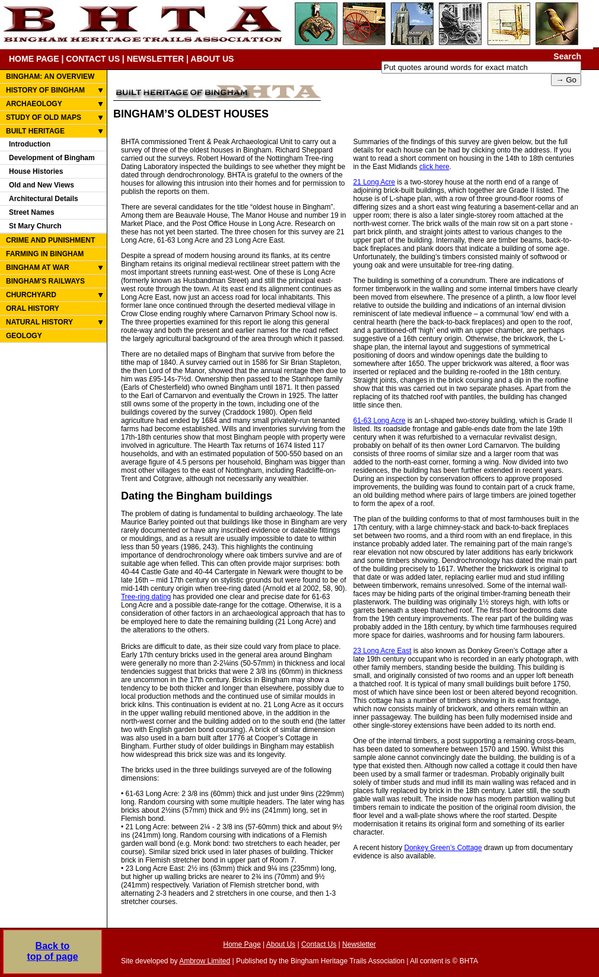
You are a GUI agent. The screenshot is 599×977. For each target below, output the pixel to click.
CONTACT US (93, 58)
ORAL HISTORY (32, 308)
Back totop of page (52, 946)
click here (434, 167)
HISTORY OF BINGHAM (45, 90)
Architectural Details (43, 199)
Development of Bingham (52, 158)
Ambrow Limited (204, 961)
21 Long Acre (374, 182)
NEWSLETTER (155, 58)
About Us (280, 944)
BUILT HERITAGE (35, 131)
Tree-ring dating (146, 597)
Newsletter (359, 944)
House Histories (36, 171)
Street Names (32, 212)
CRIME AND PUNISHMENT (50, 240)
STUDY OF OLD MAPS (43, 117)
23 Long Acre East (382, 651)
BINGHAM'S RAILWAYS (45, 281)
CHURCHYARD (31, 295)
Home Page (241, 944)
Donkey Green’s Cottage (443, 848)
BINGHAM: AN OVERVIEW (50, 76)
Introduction (29, 144)
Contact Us (318, 944)
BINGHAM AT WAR (37, 267)
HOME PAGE (34, 58)
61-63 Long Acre (379, 420)
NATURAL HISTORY (39, 322)
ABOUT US (212, 58)
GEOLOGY (24, 336)
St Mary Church (35, 226)
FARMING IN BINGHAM (45, 254)
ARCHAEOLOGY (34, 104)
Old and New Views (41, 185)
